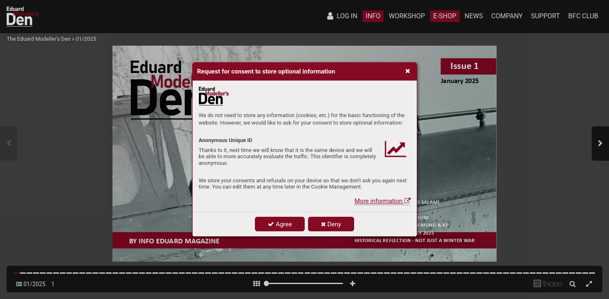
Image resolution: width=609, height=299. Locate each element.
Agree (280, 224)
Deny (331, 224)
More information (382, 201)
